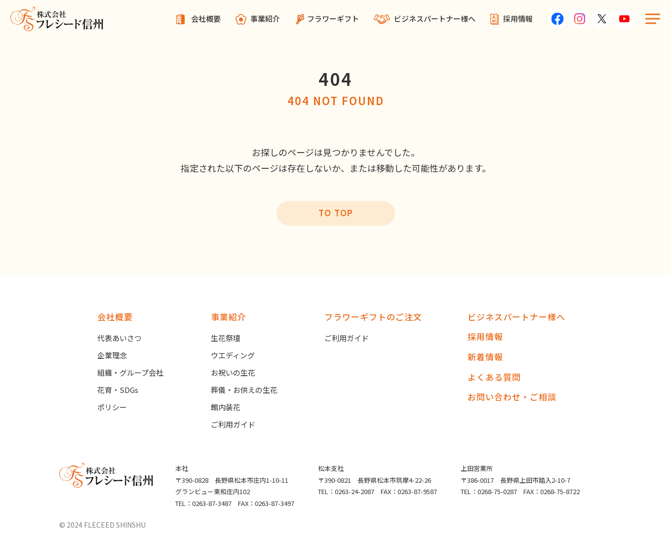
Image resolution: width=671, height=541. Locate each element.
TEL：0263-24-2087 (346, 491)
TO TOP (335, 212)
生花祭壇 (225, 338)
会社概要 (206, 18)
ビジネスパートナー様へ (434, 18)
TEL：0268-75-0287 (489, 491)
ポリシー (112, 407)
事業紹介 (265, 18)
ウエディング (233, 355)
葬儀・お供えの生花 (244, 389)
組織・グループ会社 (130, 372)
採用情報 (518, 18)
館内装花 (225, 407)
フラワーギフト (333, 18)
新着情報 (485, 356)
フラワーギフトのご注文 (373, 316)
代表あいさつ (119, 338)
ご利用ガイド (233, 424)
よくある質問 (494, 377)
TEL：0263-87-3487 (203, 503)
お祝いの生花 (233, 372)
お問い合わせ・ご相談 (512, 396)
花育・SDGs (117, 389)
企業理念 (112, 355)
